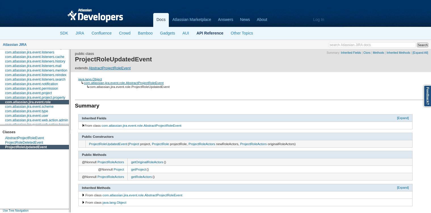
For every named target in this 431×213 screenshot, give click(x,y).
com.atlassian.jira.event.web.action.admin (36, 120)
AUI (185, 33)
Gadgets (167, 33)
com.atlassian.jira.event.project (28, 93)
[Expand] (403, 118)
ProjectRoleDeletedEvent (24, 143)
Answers (225, 19)
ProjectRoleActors (202, 144)
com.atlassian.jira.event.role (28, 102)
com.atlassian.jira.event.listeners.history (35, 61)
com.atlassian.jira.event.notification (31, 84)
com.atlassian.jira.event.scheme (29, 107)
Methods (378, 52)
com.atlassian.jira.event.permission (31, 89)
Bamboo (145, 33)
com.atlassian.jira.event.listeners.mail (33, 66)
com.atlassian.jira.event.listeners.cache (34, 57)
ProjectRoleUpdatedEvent (26, 147)
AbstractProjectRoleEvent (24, 138)
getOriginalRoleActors (147, 162)
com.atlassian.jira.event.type (26, 111)
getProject (138, 169)
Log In (318, 19)
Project (134, 144)
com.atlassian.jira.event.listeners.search (35, 79)
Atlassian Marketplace (191, 19)
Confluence (102, 33)
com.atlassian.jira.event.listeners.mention (36, 70)
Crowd (124, 33)
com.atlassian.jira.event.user (26, 116)
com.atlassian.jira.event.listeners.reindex (35, 75)
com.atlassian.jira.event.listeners (29, 52)
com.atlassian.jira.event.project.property (35, 98)
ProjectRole (160, 144)
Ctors (367, 52)
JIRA (79, 33)
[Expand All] (420, 52)
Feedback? (428, 96)
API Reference (209, 33)
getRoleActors (141, 176)
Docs (161, 19)
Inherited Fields (351, 52)
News (245, 19)
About (262, 19)
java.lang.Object (90, 79)
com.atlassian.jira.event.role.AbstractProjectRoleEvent (123, 83)
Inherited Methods (398, 52)
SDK (64, 33)
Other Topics (242, 33)
